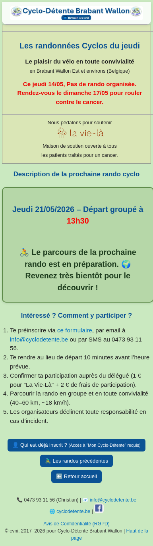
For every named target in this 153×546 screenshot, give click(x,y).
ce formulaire (74, 330)
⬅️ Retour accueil (76, 476)
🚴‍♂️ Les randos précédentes (76, 461)
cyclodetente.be (73, 511)
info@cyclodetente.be (39, 339)
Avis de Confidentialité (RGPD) (76, 524)
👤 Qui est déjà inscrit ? (76, 445)
